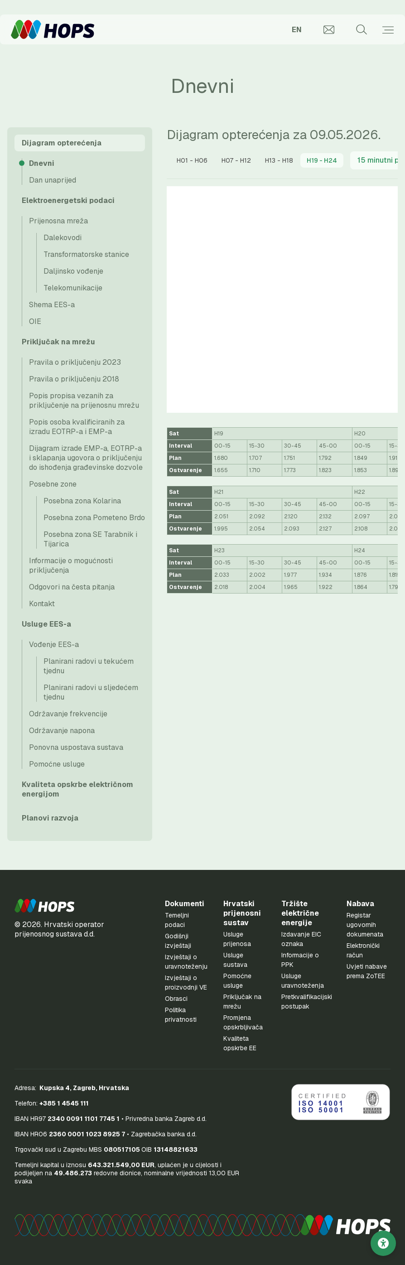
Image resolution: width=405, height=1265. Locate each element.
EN (297, 29)
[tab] (192, 160)
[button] (44, 906)
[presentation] (192, 160)
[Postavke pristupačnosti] (383, 1243)
